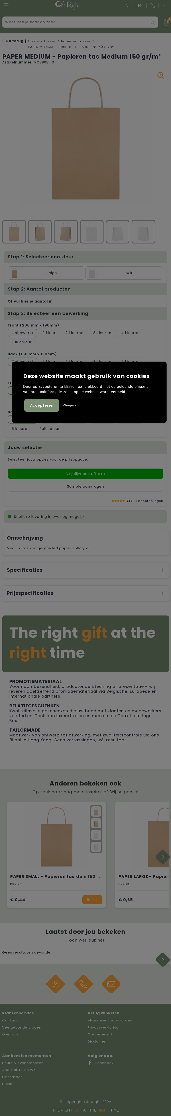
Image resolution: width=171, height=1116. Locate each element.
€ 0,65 (125, 899)
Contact (10, 1020)
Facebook (101, 1063)
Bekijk (92, 899)
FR (140, 6)
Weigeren (71, 405)
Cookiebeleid (100, 1034)
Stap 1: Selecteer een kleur (41, 257)
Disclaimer (97, 1041)
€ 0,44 (17, 899)
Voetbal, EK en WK (19, 1069)
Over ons (10, 1034)
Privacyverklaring (103, 1027)
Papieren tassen (76, 41)
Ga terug (15, 41)
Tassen (50, 41)
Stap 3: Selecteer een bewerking (48, 313)
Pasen (8, 1083)
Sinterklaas (12, 1076)
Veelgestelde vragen (21, 1027)
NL (128, 6)
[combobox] (75, 22)
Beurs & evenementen (23, 1063)
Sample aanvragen (85, 486)
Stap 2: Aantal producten (39, 289)
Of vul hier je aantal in (30, 301)
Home (33, 41)
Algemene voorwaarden (110, 1020)
